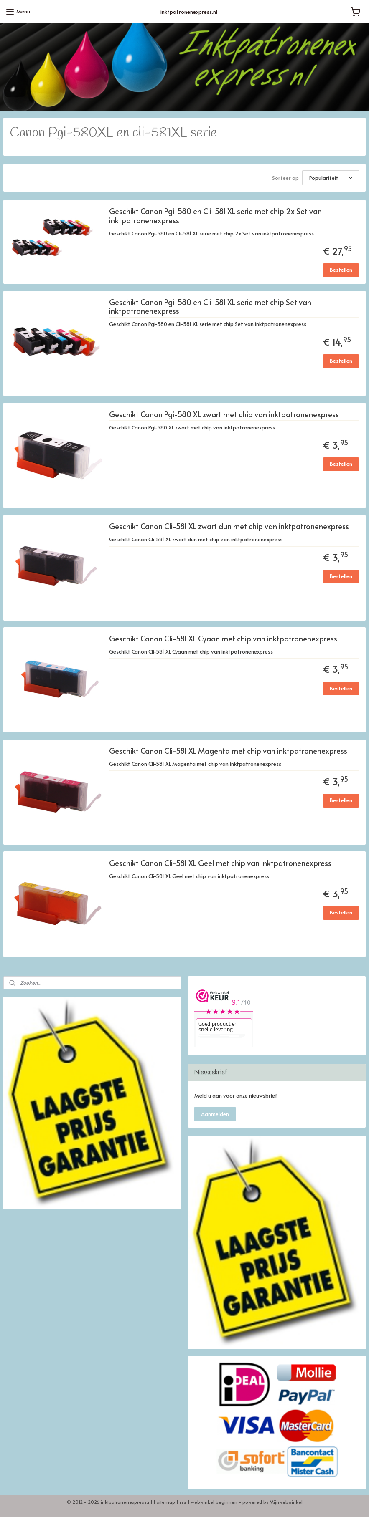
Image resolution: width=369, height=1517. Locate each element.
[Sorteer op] (331, 178)
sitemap (166, 1502)
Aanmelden (215, 1114)
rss (183, 1502)
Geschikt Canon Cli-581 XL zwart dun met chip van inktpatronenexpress (229, 526)
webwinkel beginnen (214, 1502)
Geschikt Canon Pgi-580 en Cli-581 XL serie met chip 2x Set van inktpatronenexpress (215, 216)
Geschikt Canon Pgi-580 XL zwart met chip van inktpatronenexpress (224, 414)
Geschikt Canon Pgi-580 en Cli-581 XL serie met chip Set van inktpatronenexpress (210, 306)
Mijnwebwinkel (286, 1502)
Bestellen (341, 269)
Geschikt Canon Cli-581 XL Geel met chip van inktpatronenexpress (220, 863)
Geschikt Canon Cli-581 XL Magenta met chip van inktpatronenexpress (228, 750)
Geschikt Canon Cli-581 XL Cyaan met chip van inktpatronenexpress (223, 639)
